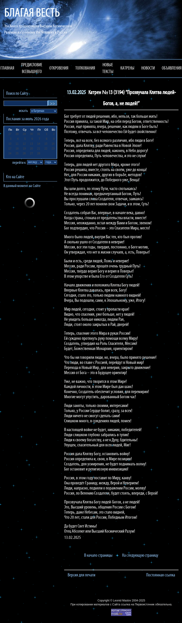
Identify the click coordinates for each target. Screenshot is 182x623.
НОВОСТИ (148, 68)
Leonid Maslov (122, 600)
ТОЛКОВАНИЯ (85, 68)
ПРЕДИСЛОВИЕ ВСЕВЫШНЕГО (31, 68)
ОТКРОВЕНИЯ (58, 68)
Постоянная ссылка (160, 575)
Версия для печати (81, 575)
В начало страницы (98, 555)
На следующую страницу (140, 555)
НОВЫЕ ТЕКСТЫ (107, 68)
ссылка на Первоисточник (137, 604)
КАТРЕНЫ (127, 68)
